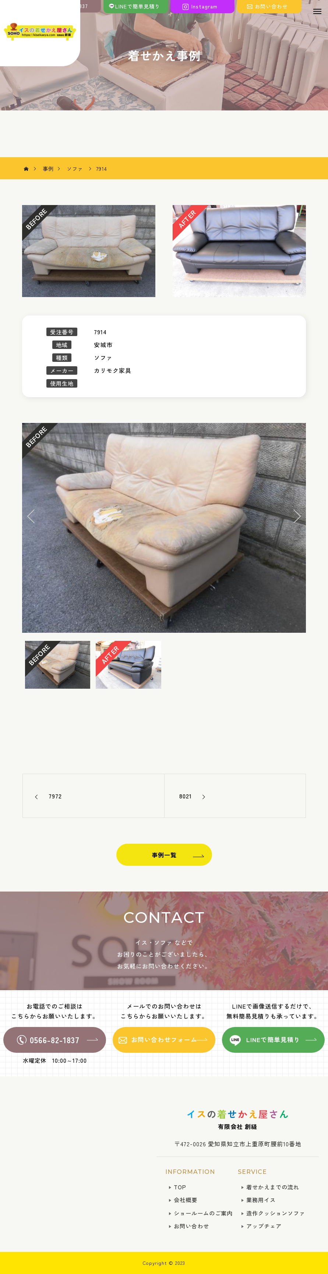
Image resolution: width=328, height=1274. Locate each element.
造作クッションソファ (275, 1213)
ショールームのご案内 (203, 1213)
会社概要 (185, 1200)
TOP (180, 1187)
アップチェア (264, 1226)
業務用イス (261, 1200)
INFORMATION (190, 1171)
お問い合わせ (191, 1226)
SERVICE (252, 1171)
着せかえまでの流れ (272, 1187)
